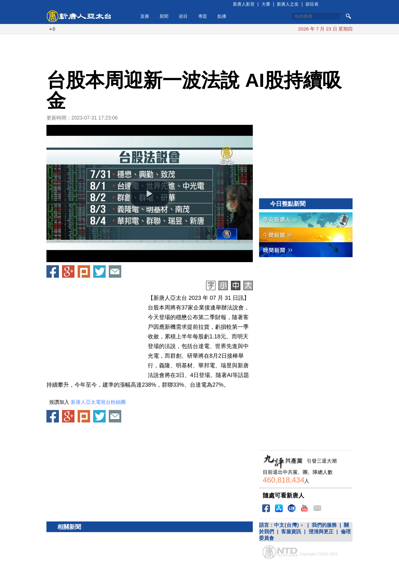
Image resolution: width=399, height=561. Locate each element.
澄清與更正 (321, 531)
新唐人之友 (288, 4)
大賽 (266, 4)
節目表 (312, 4)
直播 (144, 16)
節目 (183, 16)
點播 (222, 16)
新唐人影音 (244, 4)
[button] (149, 194)
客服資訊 (291, 531)
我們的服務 (324, 525)
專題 (202, 16)
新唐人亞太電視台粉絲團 (98, 402)
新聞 (164, 16)
